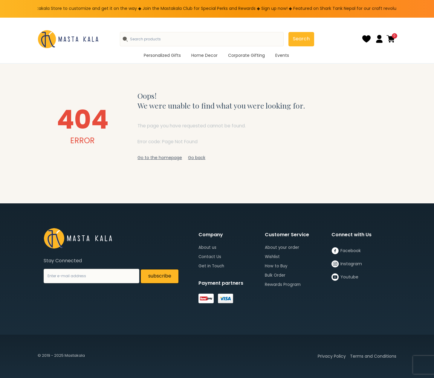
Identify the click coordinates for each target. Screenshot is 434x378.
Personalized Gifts (162, 55)
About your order (282, 247)
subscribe (159, 275)
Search (301, 38)
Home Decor (204, 55)
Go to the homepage (159, 158)
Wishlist (272, 257)
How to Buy (276, 266)
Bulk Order (275, 275)
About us (207, 247)
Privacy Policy (332, 356)
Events (282, 55)
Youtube (344, 277)
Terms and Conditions (373, 356)
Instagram (346, 264)
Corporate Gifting (246, 55)
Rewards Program (283, 284)
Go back (196, 158)
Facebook (346, 250)
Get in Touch (211, 266)
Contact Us (209, 257)
